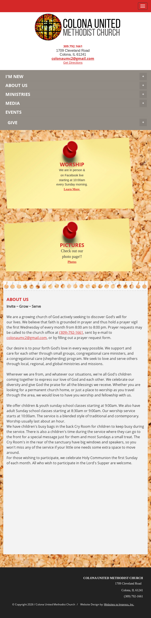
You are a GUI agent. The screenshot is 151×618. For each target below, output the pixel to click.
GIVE (77, 122)
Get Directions (73, 62)
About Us (76, 85)
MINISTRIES (76, 94)
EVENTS (13, 112)
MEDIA (76, 103)
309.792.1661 (72, 46)
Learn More (71, 189)
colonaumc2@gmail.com (27, 337)
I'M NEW (76, 76)
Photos (72, 262)
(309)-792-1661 (71, 332)
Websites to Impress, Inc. (119, 604)
